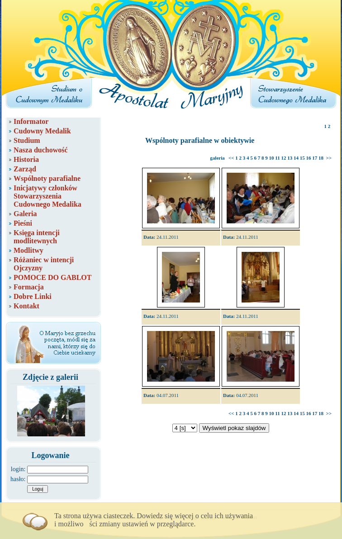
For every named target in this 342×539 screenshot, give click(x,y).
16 (308, 158)
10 (271, 158)
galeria (217, 158)
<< (231, 158)
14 (296, 158)
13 (289, 158)
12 (283, 158)
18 (320, 158)
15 (302, 158)
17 (314, 158)
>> (329, 158)
